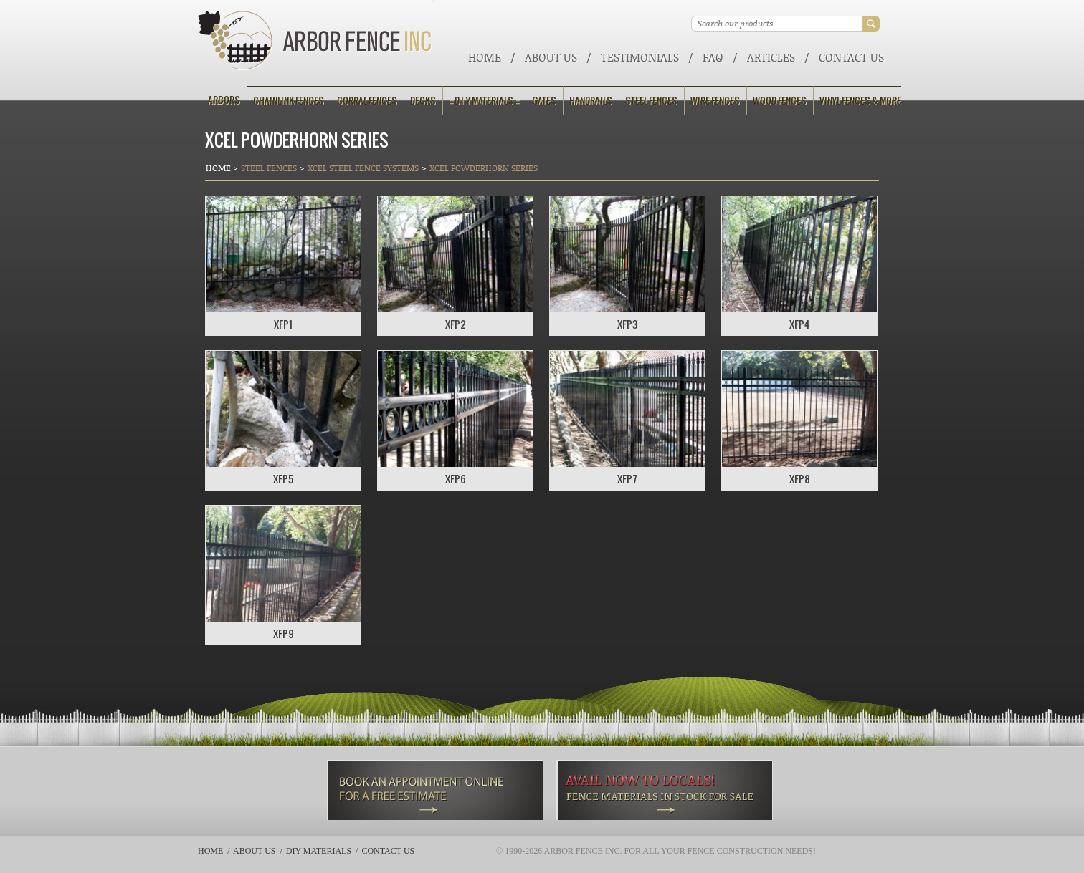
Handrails (590, 100)
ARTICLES (771, 57)
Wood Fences (780, 100)
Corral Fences (367, 100)
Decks (423, 100)
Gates (544, 100)
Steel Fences (651, 100)
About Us (551, 57)
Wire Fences (715, 100)
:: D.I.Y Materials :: (484, 100)
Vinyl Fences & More (860, 100)
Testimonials (640, 57)
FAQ (713, 57)
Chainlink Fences (288, 100)
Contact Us (851, 57)
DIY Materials (318, 851)
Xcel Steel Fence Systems (363, 168)
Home (484, 57)
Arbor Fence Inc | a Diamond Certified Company (315, 40)
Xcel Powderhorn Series (483, 168)
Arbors (224, 100)
